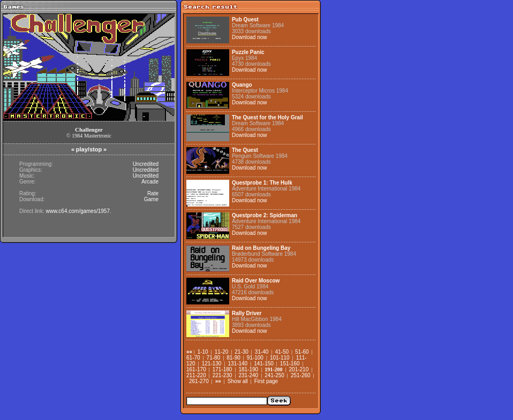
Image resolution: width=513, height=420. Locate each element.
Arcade (150, 182)
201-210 (299, 369)
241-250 (274, 375)
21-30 (241, 352)
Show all (238, 381)
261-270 (199, 381)
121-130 (212, 363)
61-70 (193, 358)
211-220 (196, 375)
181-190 (248, 369)
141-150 (264, 363)
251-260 (301, 375)
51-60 (302, 352)
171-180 (222, 369)
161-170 (196, 369)
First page (266, 381)
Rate (153, 193)
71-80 (214, 358)
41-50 (282, 352)
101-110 (280, 358)
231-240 (248, 375)
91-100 (255, 358)
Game (151, 199)
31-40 (262, 352)
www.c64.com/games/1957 (78, 211)
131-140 (237, 363)
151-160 (290, 363)
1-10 (203, 352)
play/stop (89, 149)
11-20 (222, 352)
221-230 (222, 375)
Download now (249, 37)
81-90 (233, 358)
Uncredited (146, 164)
